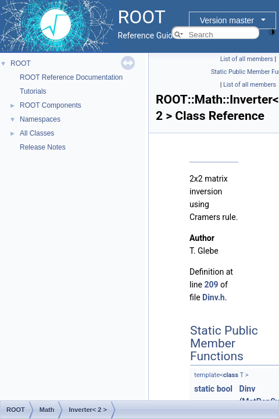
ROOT (20, 63)
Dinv (247, 388)
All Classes (37, 133)
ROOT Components (50, 105)
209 (211, 284)
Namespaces (40, 119)
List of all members (246, 59)
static (204, 388)
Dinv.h (213, 297)
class (230, 375)
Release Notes (43, 147)
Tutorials (33, 91)
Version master (227, 20)
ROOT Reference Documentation (71, 77)
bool (225, 388)
